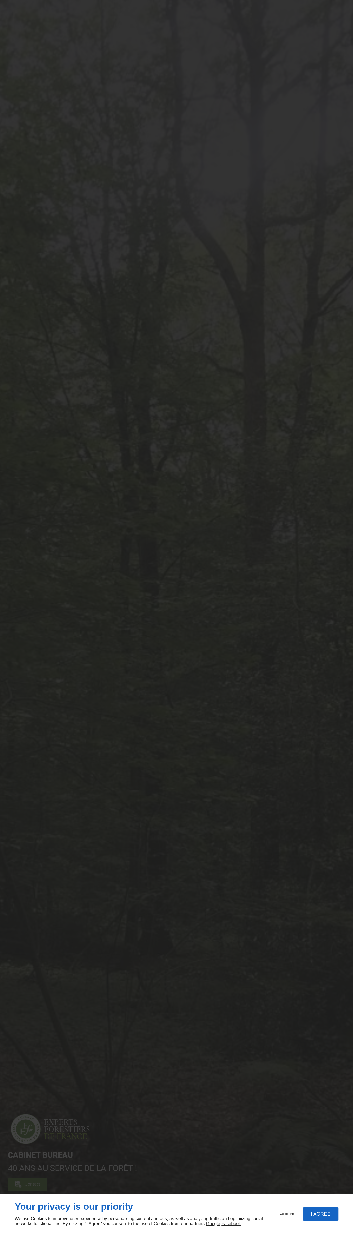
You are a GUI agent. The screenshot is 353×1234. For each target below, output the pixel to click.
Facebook (231, 1223)
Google (213, 1223)
